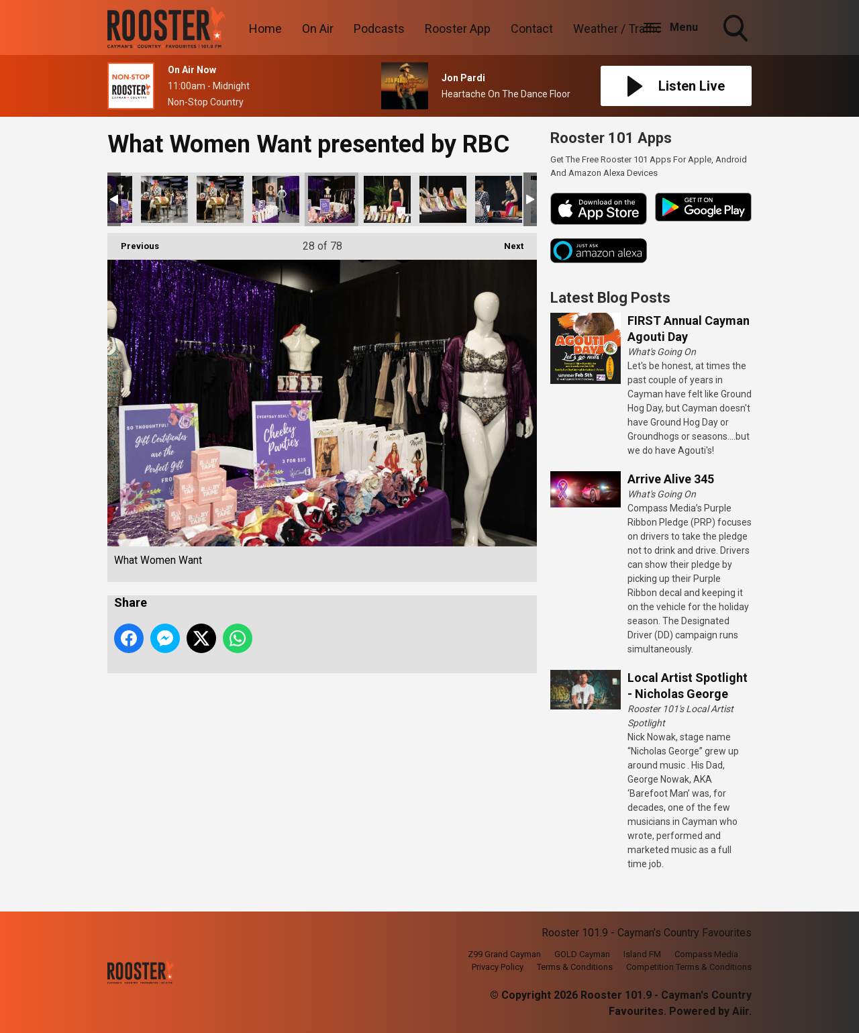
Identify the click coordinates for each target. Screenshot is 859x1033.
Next (507, 242)
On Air (318, 28)
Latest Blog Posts (610, 297)
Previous (133, 242)
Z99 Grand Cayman (504, 954)
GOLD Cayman (582, 954)
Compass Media (706, 954)
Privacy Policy (497, 967)
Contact (532, 28)
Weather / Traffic (617, 28)
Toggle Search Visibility (737, 29)
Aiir (740, 1011)
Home (265, 28)
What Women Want (164, 199)
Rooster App (458, 28)
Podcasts (379, 28)
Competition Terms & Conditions (689, 967)
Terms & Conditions (575, 967)
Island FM (642, 954)
